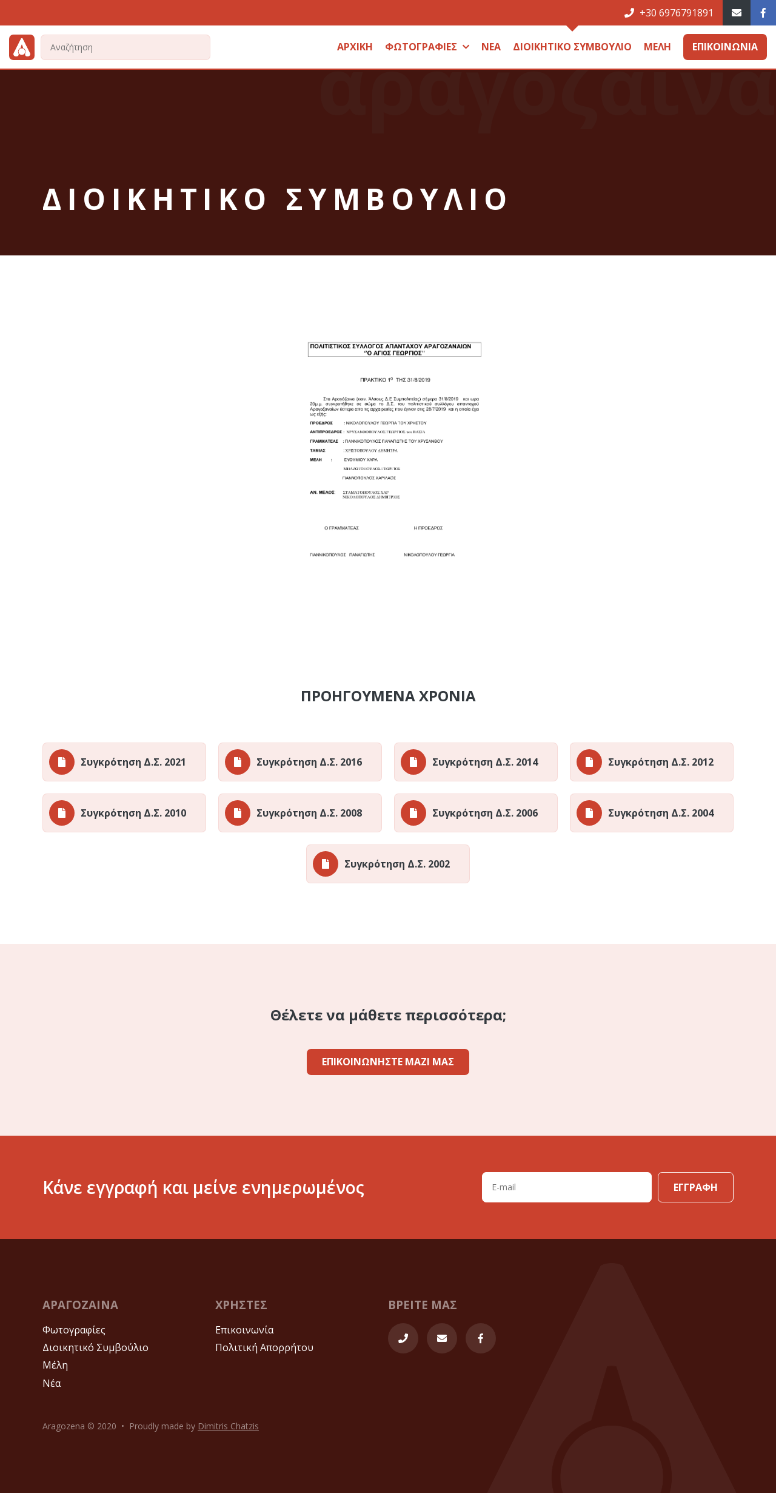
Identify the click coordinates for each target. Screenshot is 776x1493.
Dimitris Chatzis (228, 1426)
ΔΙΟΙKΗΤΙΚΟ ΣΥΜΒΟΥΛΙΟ (572, 46)
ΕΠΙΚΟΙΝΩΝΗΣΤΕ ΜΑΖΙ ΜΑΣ (388, 1061)
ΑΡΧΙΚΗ (355, 46)
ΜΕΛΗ (657, 46)
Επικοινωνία (244, 1329)
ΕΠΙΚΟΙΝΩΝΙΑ (725, 46)
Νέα (51, 1383)
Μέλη (55, 1365)
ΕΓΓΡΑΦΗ (696, 1187)
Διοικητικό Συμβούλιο (95, 1347)
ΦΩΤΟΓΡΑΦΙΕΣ (427, 46)
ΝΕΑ (491, 46)
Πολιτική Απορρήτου (264, 1347)
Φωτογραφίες (73, 1329)
